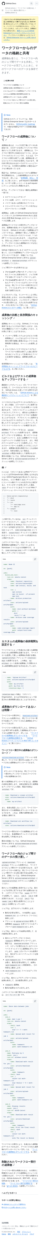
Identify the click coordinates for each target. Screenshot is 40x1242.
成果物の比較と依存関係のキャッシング (20, 316)
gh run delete (12, 1186)
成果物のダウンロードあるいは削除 (19, 708)
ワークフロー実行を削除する (21, 1183)
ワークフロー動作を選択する (15, 10)
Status (4, 1234)
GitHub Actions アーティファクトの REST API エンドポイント (20, 740)
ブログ (32, 1234)
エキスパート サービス (20, 1234)
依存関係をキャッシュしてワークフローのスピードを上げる (20, 366)
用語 (18, 1232)
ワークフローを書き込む (26, 8)
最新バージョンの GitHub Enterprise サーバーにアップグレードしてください (19, 33)
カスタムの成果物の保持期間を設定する (20, 642)
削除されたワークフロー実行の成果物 (19, 1163)
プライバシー (26, 1232)
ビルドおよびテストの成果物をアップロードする (19, 377)
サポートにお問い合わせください (14, 1207)
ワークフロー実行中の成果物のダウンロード (20, 751)
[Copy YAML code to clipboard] (35, 559)
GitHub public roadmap (25, 124)
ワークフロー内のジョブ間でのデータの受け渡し (19, 855)
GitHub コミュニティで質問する (14, 1204)
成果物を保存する (11, 13)
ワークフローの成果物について (19, 138)
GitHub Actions (10, 8)
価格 (9, 1234)
